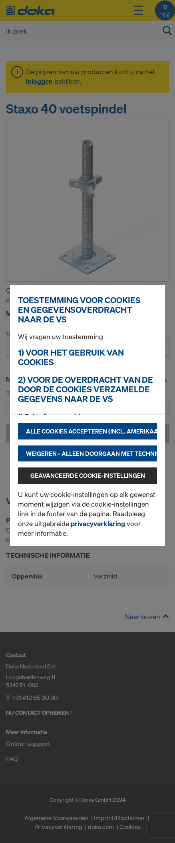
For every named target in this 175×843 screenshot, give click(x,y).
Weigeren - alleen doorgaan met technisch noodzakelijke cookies (91, 453)
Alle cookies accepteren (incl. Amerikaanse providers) (91, 431)
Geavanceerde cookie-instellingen (87, 475)
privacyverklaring (98, 523)
